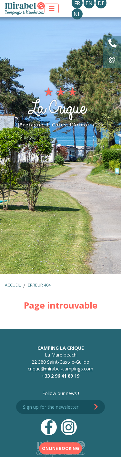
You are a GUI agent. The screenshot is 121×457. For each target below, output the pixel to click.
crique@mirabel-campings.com (60, 369)
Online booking (60, 448)
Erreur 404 (39, 285)
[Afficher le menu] (52, 8)
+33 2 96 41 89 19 (60, 376)
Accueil (13, 285)
